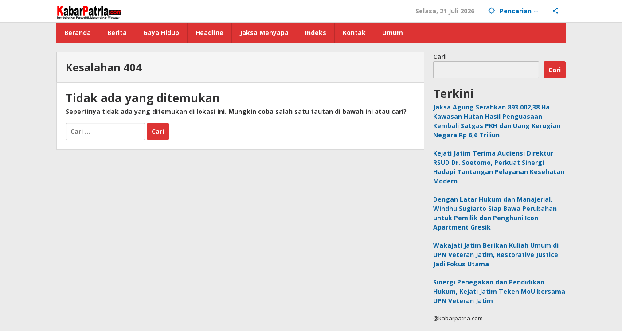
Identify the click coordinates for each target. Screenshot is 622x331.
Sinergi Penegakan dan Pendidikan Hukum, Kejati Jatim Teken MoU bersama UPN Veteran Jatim (499, 291)
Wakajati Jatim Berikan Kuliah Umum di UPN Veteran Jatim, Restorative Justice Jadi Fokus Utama (496, 254)
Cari (439, 56)
